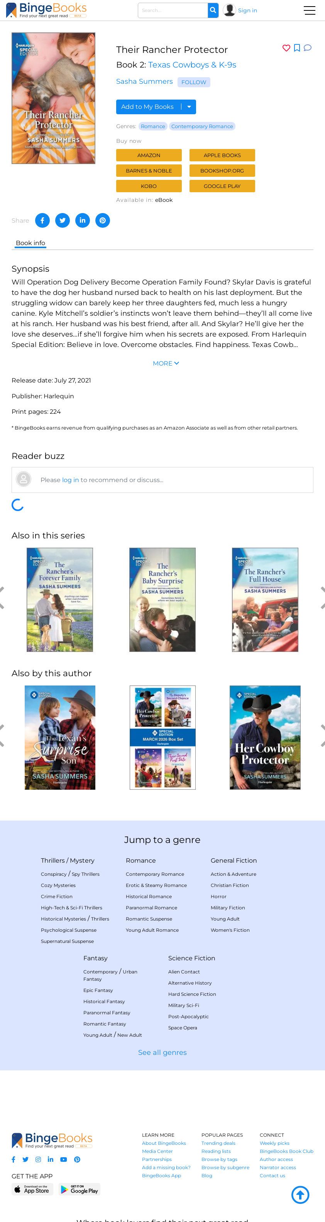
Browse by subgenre (225, 1167)
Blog (206, 1175)
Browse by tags (219, 1159)
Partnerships (157, 1159)
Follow (194, 82)
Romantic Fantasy (104, 1024)
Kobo (149, 186)
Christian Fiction (230, 885)
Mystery (82, 860)
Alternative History (190, 983)
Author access (276, 1159)
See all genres (162, 1052)
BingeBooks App (161, 1175)
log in (70, 480)
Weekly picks (274, 1143)
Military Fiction (228, 908)
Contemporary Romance (202, 126)
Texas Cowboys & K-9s (192, 64)
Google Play (222, 186)
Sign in (247, 10)
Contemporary (100, 972)
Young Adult (225, 919)
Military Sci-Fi (183, 1005)
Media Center (157, 1151)
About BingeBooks (164, 1143)
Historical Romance (149, 896)
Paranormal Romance (151, 908)
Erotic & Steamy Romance (156, 885)
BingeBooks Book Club (286, 1151)
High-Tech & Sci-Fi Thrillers (71, 908)
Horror (219, 896)
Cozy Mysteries (58, 885)
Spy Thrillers (86, 874)
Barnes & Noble (149, 171)
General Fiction (234, 860)
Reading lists (216, 1151)
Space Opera (182, 1028)
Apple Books (222, 155)
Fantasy (95, 958)
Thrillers (53, 860)
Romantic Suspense (149, 919)
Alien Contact (184, 972)
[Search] (213, 10)
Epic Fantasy (98, 990)
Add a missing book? (166, 1167)
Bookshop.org (222, 171)
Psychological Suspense (68, 930)
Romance (153, 126)
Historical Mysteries (63, 919)
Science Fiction (191, 958)
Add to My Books (156, 106)
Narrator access (278, 1167)
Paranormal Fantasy (106, 1013)
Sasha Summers (144, 81)
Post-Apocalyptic (188, 1016)
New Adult (129, 1035)
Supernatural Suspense (67, 941)
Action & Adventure (233, 874)
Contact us (272, 1175)
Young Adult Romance (152, 930)
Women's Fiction (230, 930)
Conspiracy (54, 874)
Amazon (149, 155)
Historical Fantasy (104, 1001)
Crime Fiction (57, 896)
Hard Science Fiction (192, 994)
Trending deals (218, 1143)
